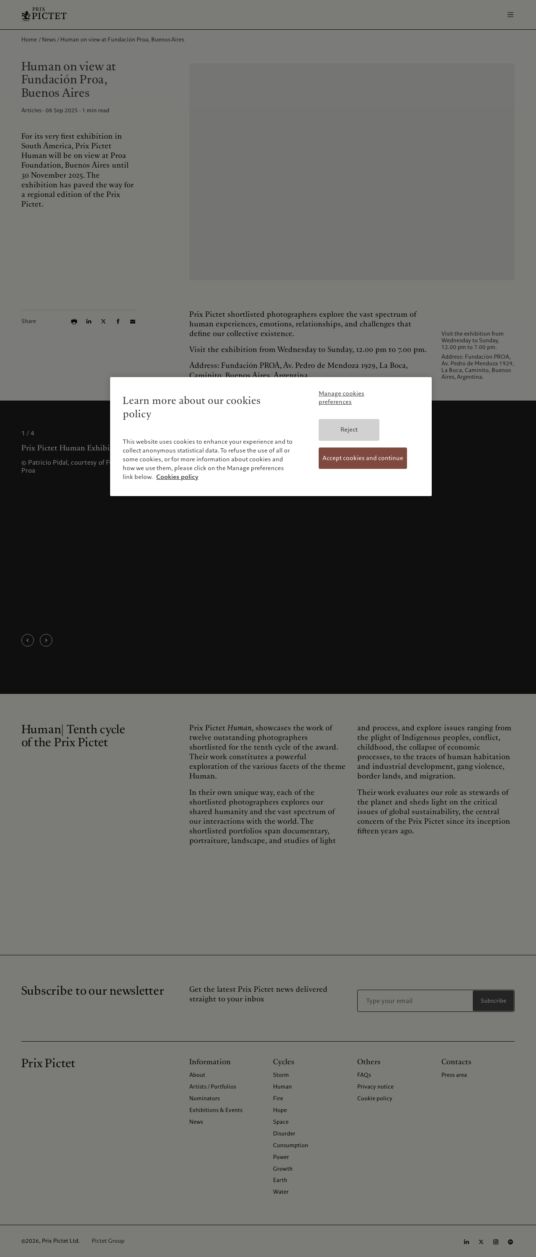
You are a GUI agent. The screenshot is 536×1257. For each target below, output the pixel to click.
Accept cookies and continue (362, 458)
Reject (349, 429)
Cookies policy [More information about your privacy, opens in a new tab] (177, 477)
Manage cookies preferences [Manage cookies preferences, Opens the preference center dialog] (341, 397)
